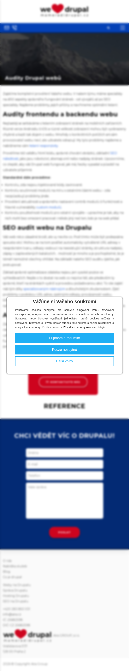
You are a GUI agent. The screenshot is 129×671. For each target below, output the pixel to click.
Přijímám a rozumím (64, 338)
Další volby (64, 361)
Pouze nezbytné (64, 350)
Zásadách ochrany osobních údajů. (84, 327)
